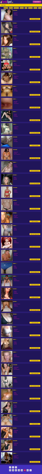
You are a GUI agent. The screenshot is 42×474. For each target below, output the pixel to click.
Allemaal (6, 7)
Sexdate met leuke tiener (35, 449)
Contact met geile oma (35, 196)
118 (19, 470)
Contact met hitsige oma (35, 259)
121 (27, 470)
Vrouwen (30, 7)
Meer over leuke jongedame (35, 183)
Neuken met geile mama (35, 398)
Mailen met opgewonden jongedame (35, 32)
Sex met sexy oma (35, 322)
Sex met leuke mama (34, 360)
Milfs (26, 7)
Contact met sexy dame (35, 284)
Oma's (39, 7)
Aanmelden (37, 1)
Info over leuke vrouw (35, 69)
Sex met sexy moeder (35, 82)
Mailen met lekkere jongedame (35, 221)
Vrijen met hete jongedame (34, 94)
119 (22, 470)
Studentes (16, 7)
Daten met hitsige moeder (35, 120)
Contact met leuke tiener (35, 44)
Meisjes (11, 7)
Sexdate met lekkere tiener (34, 246)
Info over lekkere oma (35, 208)
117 (16, 470)
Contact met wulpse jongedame (35, 145)
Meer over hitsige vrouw (35, 234)
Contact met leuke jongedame (35, 424)
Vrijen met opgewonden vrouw (35, 19)
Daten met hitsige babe (35, 170)
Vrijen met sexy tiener (35, 373)
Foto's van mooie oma (35, 335)
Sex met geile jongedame (35, 107)
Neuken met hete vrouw (35, 411)
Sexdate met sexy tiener (35, 436)
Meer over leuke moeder (35, 461)
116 (13, 470)
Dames (35, 7)
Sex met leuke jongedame (34, 132)
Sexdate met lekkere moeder (34, 297)
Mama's (21, 7)
